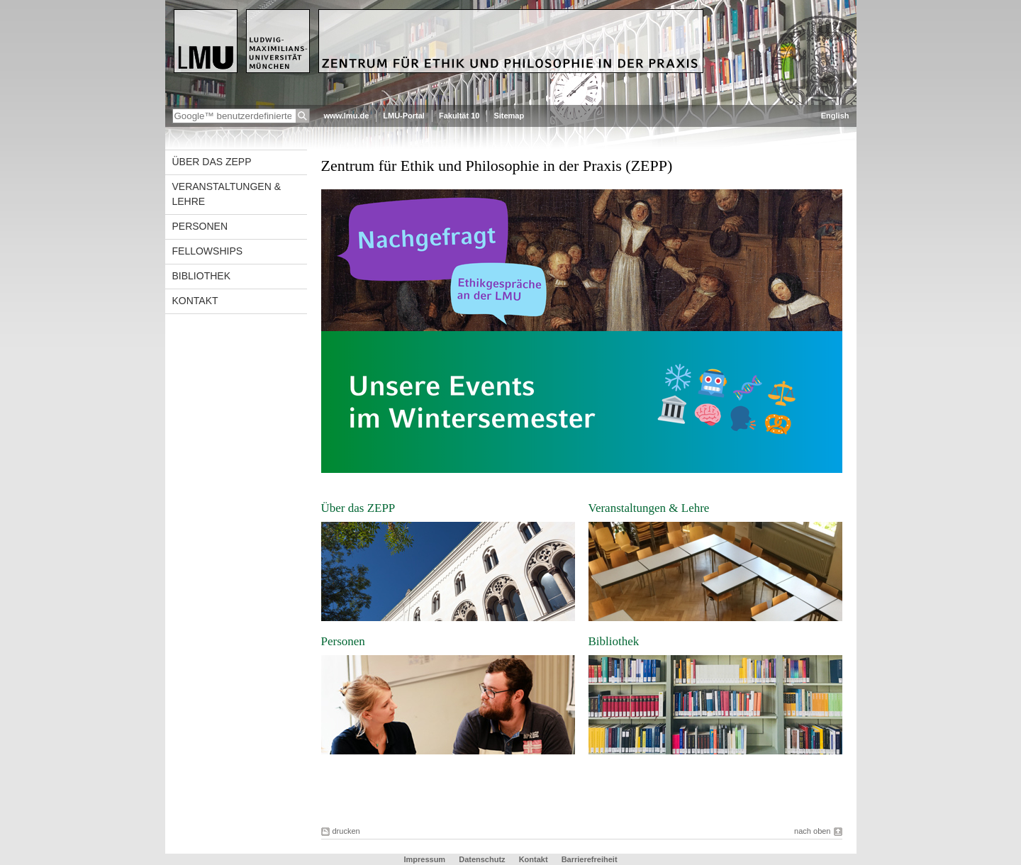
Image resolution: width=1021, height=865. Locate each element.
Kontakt (195, 300)
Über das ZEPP (212, 161)
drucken (346, 831)
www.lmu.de (346, 115)
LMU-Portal (404, 115)
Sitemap (508, 115)
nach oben (812, 831)
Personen (200, 226)
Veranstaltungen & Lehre (226, 194)
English (835, 115)
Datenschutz (483, 859)
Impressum (425, 859)
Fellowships (207, 251)
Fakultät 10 (459, 115)
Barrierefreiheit (590, 859)
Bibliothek (201, 275)
